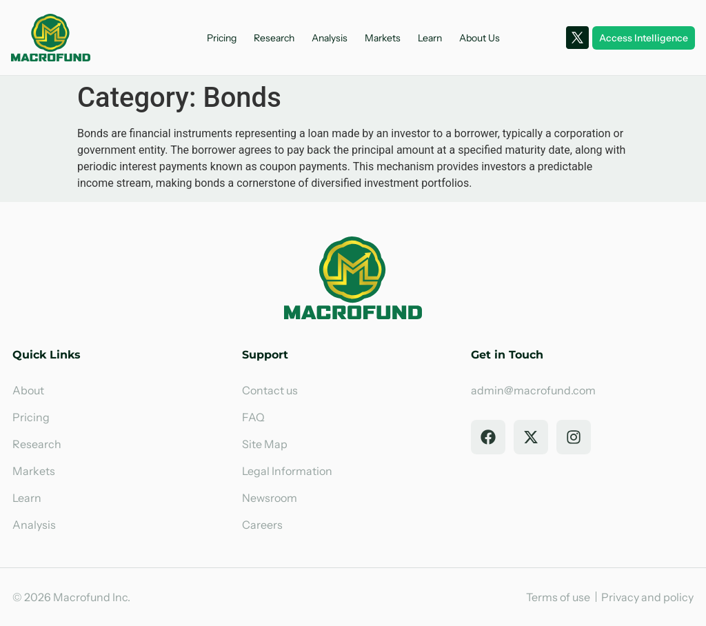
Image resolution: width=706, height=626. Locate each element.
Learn (430, 38)
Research (274, 38)
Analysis (329, 38)
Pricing (221, 38)
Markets (383, 38)
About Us (479, 38)
